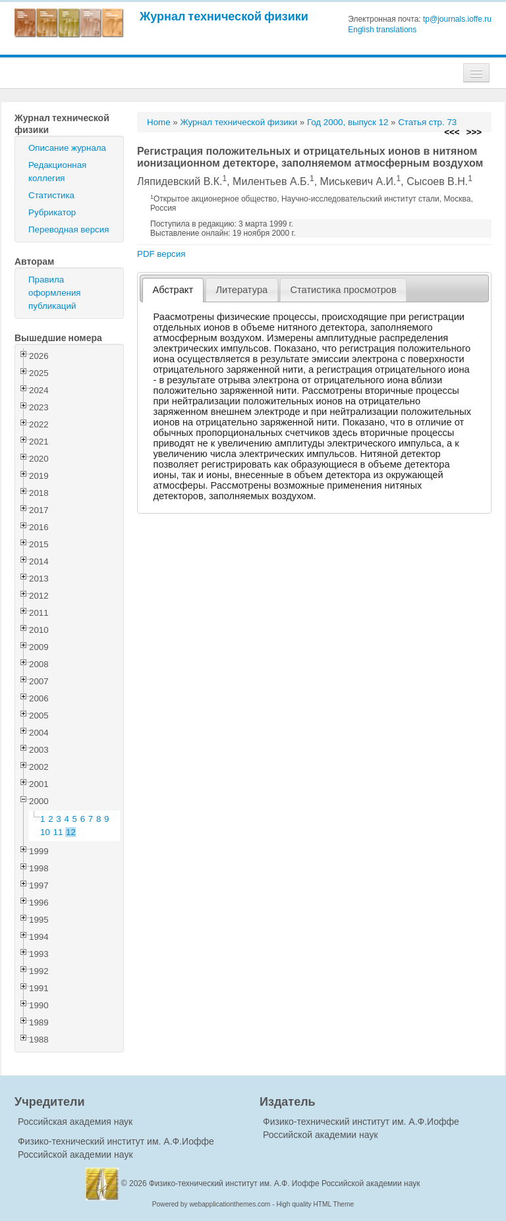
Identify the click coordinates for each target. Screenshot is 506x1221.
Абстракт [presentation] (173, 290)
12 (71, 832)
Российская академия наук (75, 1121)
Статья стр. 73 (427, 122)
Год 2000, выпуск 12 (347, 122)
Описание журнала (67, 148)
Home (159, 122)
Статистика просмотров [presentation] (343, 290)
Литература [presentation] (241, 290)
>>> (474, 132)
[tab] (173, 290)
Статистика (51, 195)
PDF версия (161, 254)
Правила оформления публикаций (54, 293)
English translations (382, 29)
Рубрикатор (52, 212)
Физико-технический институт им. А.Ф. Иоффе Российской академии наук (284, 1183)
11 (58, 832)
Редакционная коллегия (57, 171)
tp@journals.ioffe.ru (457, 19)
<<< (451, 132)
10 (45, 832)
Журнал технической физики (224, 16)
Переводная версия (68, 229)
